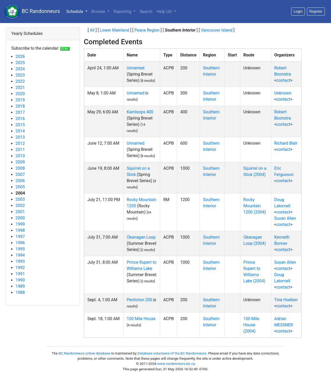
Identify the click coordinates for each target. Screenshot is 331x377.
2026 (20, 56)
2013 (20, 137)
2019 (20, 100)
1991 (20, 273)
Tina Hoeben (286, 299)
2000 (20, 218)
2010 (20, 155)
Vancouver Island (216, 30)
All (92, 30)
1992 (20, 267)
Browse (99, 11)
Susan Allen (285, 218)
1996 (20, 242)
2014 (20, 131)
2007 (20, 174)
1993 (20, 261)
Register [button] (315, 11)
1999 (20, 224)
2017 (20, 112)
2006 (20, 180)
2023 (20, 75)
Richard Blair (286, 143)
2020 (20, 93)
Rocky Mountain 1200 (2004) (254, 206)
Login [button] (298, 11)
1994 (20, 255)
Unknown (282, 93)
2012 (20, 143)
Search (146, 11)
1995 (20, 249)
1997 (20, 236)
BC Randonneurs (32, 11)
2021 (20, 87)
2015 (20, 124)
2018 (20, 106)
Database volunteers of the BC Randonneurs (172, 353)
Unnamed (135, 67)
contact (283, 80)
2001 (20, 211)
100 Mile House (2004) (251, 325)
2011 (20, 149)
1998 (20, 230)
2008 (20, 168)
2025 (20, 62)
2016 (20, 118)
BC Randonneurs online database (84, 353)
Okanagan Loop (141, 237)
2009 (20, 162)
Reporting (123, 11)
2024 (20, 68)
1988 (20, 292)
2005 (20, 186)
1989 (20, 286)
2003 (20, 199)
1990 (20, 280)
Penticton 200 (139, 299)
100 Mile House (141, 318)
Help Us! (164, 11)
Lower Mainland (114, 30)
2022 (20, 81)
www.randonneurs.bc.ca (176, 363)
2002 (20, 205)
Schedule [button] (77, 11)
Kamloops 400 (140, 111)
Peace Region (147, 30)
